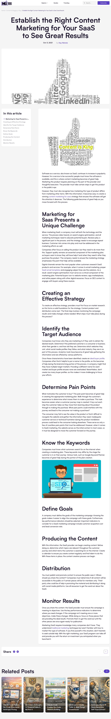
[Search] (84, 3)
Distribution (7, 140)
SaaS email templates (51, 270)
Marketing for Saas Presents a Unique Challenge (17, 119)
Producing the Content (11, 137)
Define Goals (8, 134)
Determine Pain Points (11, 128)
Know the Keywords (10, 131)
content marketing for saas (60, 196)
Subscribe (103, 3)
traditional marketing (60, 628)
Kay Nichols (63, 43)
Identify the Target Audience (13, 125)
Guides (56, 3)
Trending (66, 3)
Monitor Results (9, 143)
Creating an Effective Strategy (14, 122)
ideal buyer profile (97, 358)
